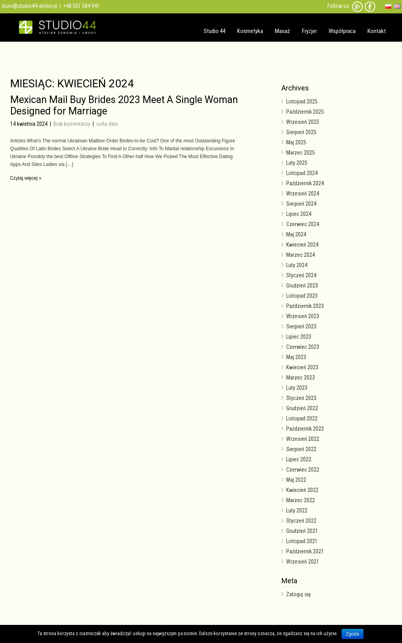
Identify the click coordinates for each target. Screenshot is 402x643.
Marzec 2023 (300, 377)
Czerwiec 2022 (302, 469)
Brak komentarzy (72, 124)
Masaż (282, 31)
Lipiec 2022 (298, 459)
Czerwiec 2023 (302, 347)
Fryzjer (309, 31)
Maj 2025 (296, 142)
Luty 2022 (296, 510)
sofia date (107, 124)
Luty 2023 (296, 388)
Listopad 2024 (302, 173)
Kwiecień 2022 (302, 490)
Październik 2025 (305, 112)
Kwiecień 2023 (302, 367)
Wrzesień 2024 (302, 193)
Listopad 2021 (302, 541)
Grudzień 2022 (302, 408)
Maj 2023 (296, 357)
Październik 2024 (305, 183)
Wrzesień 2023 (302, 316)
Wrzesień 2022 (302, 439)
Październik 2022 (305, 429)
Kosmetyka (250, 31)
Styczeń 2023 (301, 398)
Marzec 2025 (300, 152)
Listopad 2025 (302, 101)
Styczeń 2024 (301, 275)
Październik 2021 (305, 551)
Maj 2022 (296, 480)
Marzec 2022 (300, 500)
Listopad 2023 (302, 296)
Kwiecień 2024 (302, 244)
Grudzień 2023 (302, 285)
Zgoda (352, 634)
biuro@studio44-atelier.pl (29, 6)
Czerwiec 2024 (302, 224)
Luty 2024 (296, 265)
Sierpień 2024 (301, 204)
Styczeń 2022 (301, 521)
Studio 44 (214, 31)
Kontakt (376, 31)
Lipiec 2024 (298, 214)
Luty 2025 (296, 163)
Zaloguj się (298, 594)
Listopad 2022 (302, 418)
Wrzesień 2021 (302, 561)
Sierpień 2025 (301, 132)
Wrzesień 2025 (302, 122)
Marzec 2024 (300, 255)
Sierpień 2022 (301, 449)
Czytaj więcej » (26, 178)
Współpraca (342, 31)
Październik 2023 (305, 306)
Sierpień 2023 (301, 326)
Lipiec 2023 (298, 336)
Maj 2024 (296, 234)
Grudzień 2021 (302, 531)
